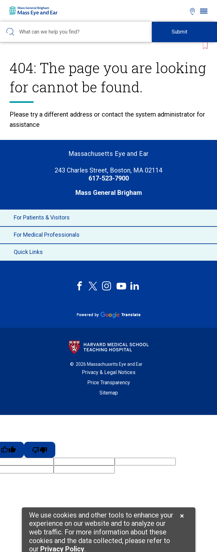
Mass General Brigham (108, 192)
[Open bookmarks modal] (180, 11)
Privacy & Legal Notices (109, 372)
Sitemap (108, 393)
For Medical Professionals (108, 235)
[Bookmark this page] (203, 45)
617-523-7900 (109, 178)
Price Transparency (108, 382)
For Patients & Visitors (108, 218)
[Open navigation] (203, 11)
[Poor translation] (39, 450)
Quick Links (108, 252)
